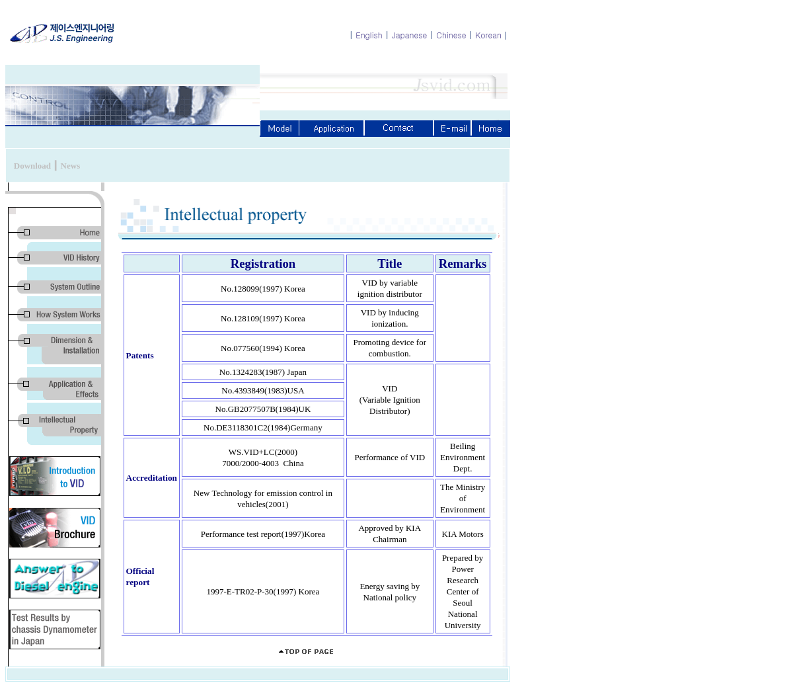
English (369, 34)
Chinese (451, 34)
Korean (489, 34)
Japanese (410, 34)
